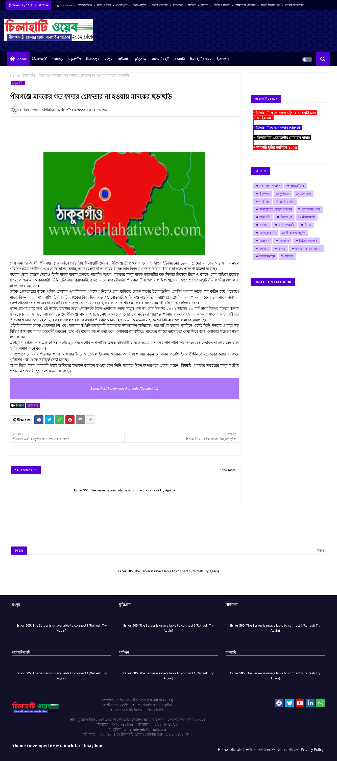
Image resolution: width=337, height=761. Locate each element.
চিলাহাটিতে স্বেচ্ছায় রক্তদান (275, 209)
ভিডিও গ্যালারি (308, 241)
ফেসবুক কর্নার (267, 233)
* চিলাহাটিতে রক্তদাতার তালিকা (277, 127)
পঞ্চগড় (57, 59)
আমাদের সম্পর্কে (269, 749)
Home (22, 59)
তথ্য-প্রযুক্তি (140, 5)
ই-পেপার (223, 59)
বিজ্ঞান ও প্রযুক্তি (295, 233)
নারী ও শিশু (104, 5)
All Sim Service (269, 186)
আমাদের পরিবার (245, 5)
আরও (320, 550)
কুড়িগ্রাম (140, 59)
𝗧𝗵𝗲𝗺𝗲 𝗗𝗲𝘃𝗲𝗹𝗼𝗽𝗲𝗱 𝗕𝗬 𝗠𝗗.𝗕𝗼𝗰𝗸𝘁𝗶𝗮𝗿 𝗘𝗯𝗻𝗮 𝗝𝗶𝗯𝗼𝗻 (57, 745)
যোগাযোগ (291, 749)
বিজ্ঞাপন (264, 241)
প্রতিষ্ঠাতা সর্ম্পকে (242, 749)
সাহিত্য (192, 5)
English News (63, 5)
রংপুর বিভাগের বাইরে (308, 248)
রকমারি (179, 59)
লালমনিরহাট (160, 59)
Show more (228, 470)
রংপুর (109, 59)
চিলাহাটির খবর (201, 59)
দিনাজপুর (93, 59)
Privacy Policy (312, 749)
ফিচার (205, 5)
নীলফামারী (39, 59)
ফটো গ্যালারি (160, 5)
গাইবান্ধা (124, 59)
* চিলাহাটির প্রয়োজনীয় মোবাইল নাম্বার (282, 137)
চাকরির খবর (287, 201)
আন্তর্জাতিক (85, 5)
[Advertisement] (102, 131)
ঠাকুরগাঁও (74, 59)
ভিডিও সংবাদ (222, 5)
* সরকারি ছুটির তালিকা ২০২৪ (275, 147)
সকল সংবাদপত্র (270, 5)
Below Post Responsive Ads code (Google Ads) (124, 388)
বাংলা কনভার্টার (294, 5)
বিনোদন (178, 5)
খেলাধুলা (122, 5)
